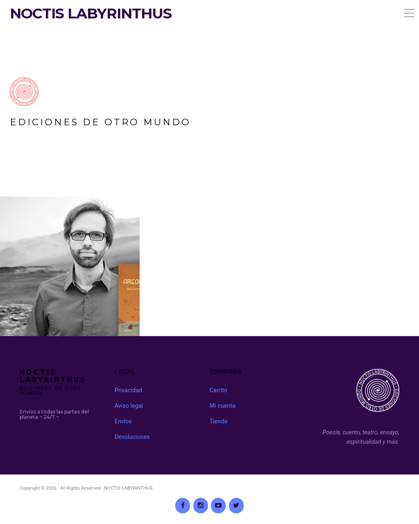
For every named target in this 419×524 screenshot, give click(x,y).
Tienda (219, 421)
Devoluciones (132, 437)
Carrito (218, 390)
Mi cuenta (223, 405)
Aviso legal (129, 405)
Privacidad (128, 390)
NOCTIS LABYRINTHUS (91, 13)
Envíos (123, 421)
